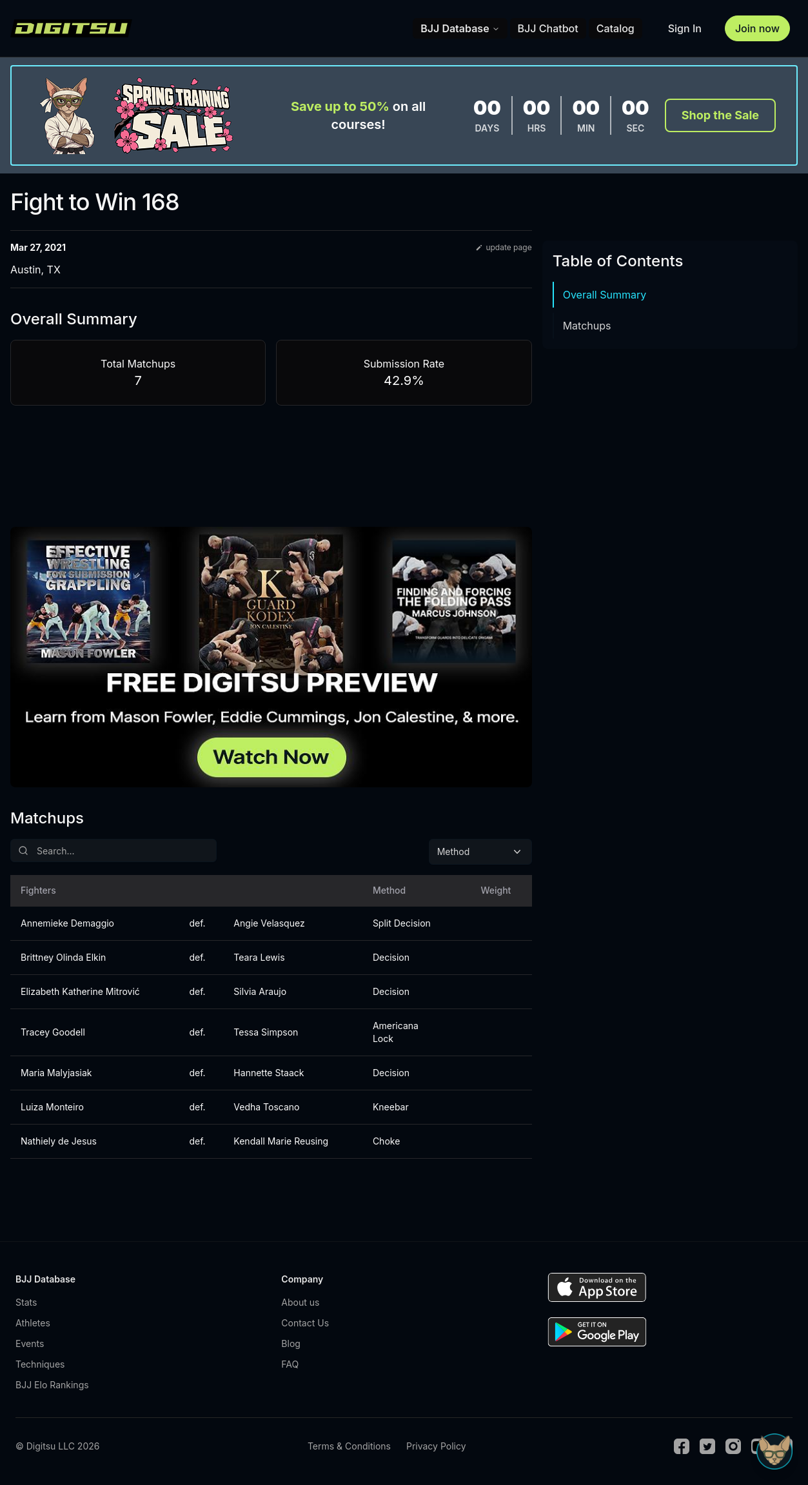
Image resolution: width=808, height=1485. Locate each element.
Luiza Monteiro (52, 1106)
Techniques (39, 1364)
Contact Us (305, 1322)
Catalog (615, 28)
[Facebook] (681, 1446)
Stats (26, 1302)
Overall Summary (605, 294)
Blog (291, 1343)
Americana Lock (396, 1032)
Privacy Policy (436, 1446)
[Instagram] (733, 1446)
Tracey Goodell (53, 1032)
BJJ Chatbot (548, 28)
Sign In (685, 28)
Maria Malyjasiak (56, 1072)
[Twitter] (707, 1446)
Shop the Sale (720, 115)
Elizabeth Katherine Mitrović (80, 991)
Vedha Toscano (266, 1106)
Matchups (587, 325)
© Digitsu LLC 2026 (57, 1446)
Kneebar (391, 1106)
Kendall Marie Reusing (280, 1141)
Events (29, 1343)
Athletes (32, 1322)
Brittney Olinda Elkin (63, 957)
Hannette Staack (268, 1072)
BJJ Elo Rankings (52, 1384)
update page (503, 247)
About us (300, 1302)
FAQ (290, 1364)
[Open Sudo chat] (774, 1451)
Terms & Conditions (349, 1446)
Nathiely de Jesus (59, 1141)
